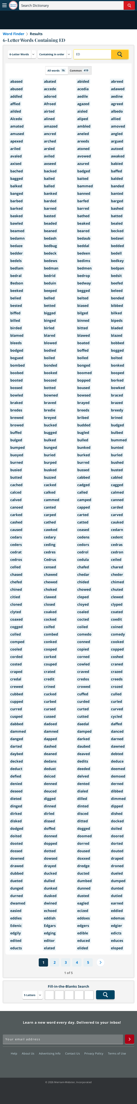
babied (117, 163)
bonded (50, 365)
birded (16, 328)
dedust (50, 768)
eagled (83, 903)
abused (16, 88)
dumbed (84, 880)
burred (83, 462)
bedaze (16, 245)
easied (15, 910)
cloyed (83, 604)
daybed (16, 753)
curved (117, 709)
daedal (83, 723)
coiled (82, 626)
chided (83, 582)
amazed (51, 126)
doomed (84, 836)
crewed (16, 686)
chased (16, 574)
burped (50, 462)
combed (51, 634)
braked (16, 402)
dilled (82, 798)
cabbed (83, 477)
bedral (16, 275)
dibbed (117, 791)
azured (83, 163)
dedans (50, 761)
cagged (117, 484)
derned (117, 783)
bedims (83, 260)
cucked (50, 694)
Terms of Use (117, 1053)
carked (16, 514)
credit (49, 679)
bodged (16, 350)
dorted (117, 843)
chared (117, 567)
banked (50, 193)
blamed (16, 335)
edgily (15, 933)
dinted (83, 806)
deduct (16, 768)
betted (49, 305)
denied (16, 783)
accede (50, 88)
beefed (117, 283)
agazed (83, 103)
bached (16, 171)
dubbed (16, 873)
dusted (83, 895)
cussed (50, 716)
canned (117, 499)
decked (16, 761)
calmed (117, 492)
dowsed (50, 858)
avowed (84, 156)
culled (116, 694)
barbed (16, 201)
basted (50, 215)
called (82, 492)
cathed (50, 522)
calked (49, 492)
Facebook (48, 1064)
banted (117, 193)
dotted (50, 850)
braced (117, 395)
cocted (83, 619)
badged (83, 171)
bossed (16, 387)
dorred (83, 843)
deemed (118, 768)
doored (117, 836)
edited (15, 940)
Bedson (16, 283)
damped (84, 731)
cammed (51, 499)
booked (50, 372)
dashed (50, 746)
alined (49, 118)
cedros (16, 559)
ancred (50, 133)
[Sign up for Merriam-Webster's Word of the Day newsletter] (63, 1039)
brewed (16, 417)
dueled (117, 873)
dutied (116, 895)
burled (116, 455)
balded (117, 178)
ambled (83, 126)
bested (16, 305)
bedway (84, 283)
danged (16, 738)
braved (50, 402)
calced (15, 492)
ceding (49, 544)
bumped (17, 447)
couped (50, 664)
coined (117, 626)
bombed (17, 365)
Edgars (50, 925)
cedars (16, 537)
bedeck (50, 253)
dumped (118, 880)
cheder (117, 574)
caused (16, 529)
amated (17, 126)
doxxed (83, 858)
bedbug (50, 245)
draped (117, 858)
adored (50, 96)
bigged (50, 313)
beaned (50, 230)
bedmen (84, 268)
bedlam (16, 268)
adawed (118, 88)
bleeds (16, 342)
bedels (16, 260)
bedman (51, 268)
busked (50, 469)
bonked (117, 365)
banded (117, 186)
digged (50, 798)
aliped (82, 118)
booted (16, 380)
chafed (83, 567)
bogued (16, 357)
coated (117, 611)
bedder (16, 253)
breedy (117, 410)
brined (116, 417)
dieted (15, 798)
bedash (50, 238)
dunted (117, 888)
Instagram (88, 1064)
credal (15, 679)
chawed (50, 574)
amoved (118, 126)
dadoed (50, 723)
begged (83, 290)
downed (17, 858)
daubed (83, 746)
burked (83, 455)
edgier (116, 925)
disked (16, 821)
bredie (49, 410)
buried (49, 455)
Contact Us (73, 1053)
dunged (16, 888)
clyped (116, 604)
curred (16, 709)
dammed (18, 731)
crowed (83, 686)
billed (15, 320)
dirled (49, 813)
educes (117, 940)
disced (82, 813)
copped (117, 649)
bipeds (116, 320)
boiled (49, 357)
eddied (117, 910)
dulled (49, 880)
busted (117, 469)
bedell (116, 253)
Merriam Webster (12, 1022)
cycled (116, 716)
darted (16, 746)
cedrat (16, 552)
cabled (116, 477)
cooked (117, 641)
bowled (16, 395)
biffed (15, 313)
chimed (117, 582)
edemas (118, 918)
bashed (117, 208)
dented (83, 783)
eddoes (83, 918)
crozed (117, 686)
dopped (50, 843)
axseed (50, 163)
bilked (116, 313)
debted (117, 753)
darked (83, 738)
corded (16, 656)
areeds (83, 141)
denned (50, 783)
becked (117, 230)
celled (15, 567)
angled (117, 133)
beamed (17, 230)
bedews (50, 260)
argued (117, 141)
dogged (83, 828)
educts (16, 948)
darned (117, 738)
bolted (116, 357)
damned (51, 731)
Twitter (61, 1064)
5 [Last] (88, 962)
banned (83, 193)
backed (50, 171)
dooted (16, 843)
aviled (49, 156)
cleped (83, 596)
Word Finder (13, 33)
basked (16, 215)
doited (16, 836)
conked (50, 641)
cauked (117, 522)
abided (83, 81)
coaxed (16, 619)
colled (15, 634)
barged (117, 201)
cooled (16, 649)
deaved (83, 753)
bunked (83, 447)
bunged (50, 447)
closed (49, 604)
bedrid (49, 275)
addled (16, 96)
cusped (16, 716)
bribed (83, 417)
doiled (116, 828)
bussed (83, 469)
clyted (15, 611)
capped (83, 507)
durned (16, 895)
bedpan (117, 268)
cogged (16, 626)
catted (82, 522)
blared (49, 335)
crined (49, 686)
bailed (49, 178)
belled (49, 298)
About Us (29, 1053)
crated (49, 671)
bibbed (117, 305)
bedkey (117, 260)
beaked (83, 223)
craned (117, 664)
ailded (15, 111)
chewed (50, 582)
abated (50, 81)
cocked (50, 619)
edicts (116, 933)
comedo (84, 634)
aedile (82, 96)
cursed (50, 709)
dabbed (16, 723)
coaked (50, 611)
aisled (82, 111)
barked (16, 208)
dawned (118, 746)
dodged (16, 828)
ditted (82, 821)
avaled (16, 156)
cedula (83, 559)
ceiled (116, 559)
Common (79, 70)
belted (82, 298)
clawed (50, 596)
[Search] (77, 5)
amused (17, 133)
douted (117, 850)
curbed (50, 701)
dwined (50, 903)
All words (56, 70)
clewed (117, 596)
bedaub (83, 238)
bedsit (116, 275)
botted (50, 387)
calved (16, 499)
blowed (50, 342)
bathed (83, 215)
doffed (49, 828)
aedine (117, 96)
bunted (117, 447)
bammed (85, 186)
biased (83, 305)
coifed (49, 626)
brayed (83, 402)
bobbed (117, 342)
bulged (16, 440)
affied (15, 103)
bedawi (117, 238)
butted (16, 477)
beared (83, 230)
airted (49, 111)
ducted (83, 873)
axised (15, 163)
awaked (118, 156)
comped (17, 641)
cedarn (117, 529)
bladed (117, 328)
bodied (50, 350)
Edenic (16, 925)
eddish (49, 918)
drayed (50, 865)
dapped (50, 738)
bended (117, 298)
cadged (83, 484)
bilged (82, 313)
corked (50, 656)
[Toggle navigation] (4, 5)
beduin (50, 283)
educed (83, 940)
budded (83, 425)
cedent (117, 537)
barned (50, 208)
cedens (83, 537)
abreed (117, 81)
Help (15, 1053)
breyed (50, 417)
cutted (83, 716)
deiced (49, 776)
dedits (82, 761)
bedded (117, 245)
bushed (117, 462)
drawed (16, 865)
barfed (83, 201)
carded (117, 507)
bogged (117, 350)
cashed (16, 522)
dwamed (17, 903)
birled (49, 328)
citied (15, 596)
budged (117, 425)
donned (50, 836)
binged (50, 320)
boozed (50, 380)
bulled (82, 440)
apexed (16, 141)
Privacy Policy (94, 1053)
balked (16, 186)
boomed (84, 372)
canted (50, 507)
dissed (49, 821)
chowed (84, 589)
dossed (16, 850)
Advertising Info (51, 1053)
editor (49, 940)
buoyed (16, 455)
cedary (50, 537)
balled (49, 186)
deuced (50, 791)
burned (16, 462)
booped (117, 372)
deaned (50, 753)
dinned (50, 806)
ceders (16, 544)
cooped (50, 649)
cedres (49, 552)
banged (16, 193)
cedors (83, 544)
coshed (117, 656)
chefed (16, 582)
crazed (116, 671)
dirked (16, 813)
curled (116, 701)
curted (83, 709)
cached (16, 484)
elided (82, 948)
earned (117, 903)
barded (50, 201)
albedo (117, 111)
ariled (15, 148)
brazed (117, 402)
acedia (83, 88)
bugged (50, 432)
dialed (82, 791)
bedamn (17, 238)
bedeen (83, 253)
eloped (117, 948)
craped (16, 671)
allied (116, 118)
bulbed (117, 432)
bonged (83, 365)
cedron (117, 552)
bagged (16, 178)
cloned (16, 604)
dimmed (118, 798)
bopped (83, 380)
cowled (83, 664)
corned (83, 656)
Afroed (50, 103)
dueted (16, 880)
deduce (117, 761)
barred (83, 208)
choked (50, 589)
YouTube (75, 1064)
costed (16, 664)
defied (15, 776)
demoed (118, 776)
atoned (83, 148)
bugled (83, 432)
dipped (117, 806)
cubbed (16, 694)
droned (117, 865)
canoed (16, 507)
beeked (16, 290)
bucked (50, 425)
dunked (50, 888)
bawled (16, 223)
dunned (83, 888)
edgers (83, 925)
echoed (50, 910)
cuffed (82, 694)
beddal (83, 245)
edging (50, 933)
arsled (49, 148)
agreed (117, 103)
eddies (16, 918)
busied (16, 469)
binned (83, 320)
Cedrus (50, 559)
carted (83, 514)
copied (83, 649)
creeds (116, 679)
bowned (51, 395)
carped (50, 514)
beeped (50, 290)
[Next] (100, 962)
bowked (118, 387)
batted (116, 215)
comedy (118, 634)
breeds (83, 410)
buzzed (50, 477)
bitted (82, 328)
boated (83, 342)
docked (117, 821)
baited (82, 178)
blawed (83, 335)
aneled (83, 133)
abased (16, 81)
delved (83, 776)
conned (83, 641)
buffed (16, 432)
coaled (83, 611)
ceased (83, 529)
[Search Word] (129, 5)
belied (15, 298)
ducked (50, 873)
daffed (116, 723)
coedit (116, 619)
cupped (16, 701)
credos (83, 679)
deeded (83, 768)
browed (17, 425)
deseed (16, 791)
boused (83, 387)
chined (16, 589)
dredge (83, 865)
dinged (16, 806)
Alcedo (16, 118)
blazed (116, 335)
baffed (116, 171)
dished (116, 813)
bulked (50, 440)
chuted (117, 589)
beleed (117, 290)
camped (84, 499)
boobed (16, 372)
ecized (82, 910)
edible (82, 933)
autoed (117, 148)
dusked (50, 895)
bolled (82, 357)
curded (83, 701)
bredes (16, 410)
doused (83, 850)
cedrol (82, 552)
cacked (50, 484)
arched (50, 141)
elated (49, 948)
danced (117, 731)
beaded (50, 223)
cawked (50, 529)
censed (50, 567)
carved (117, 514)
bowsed (84, 395)
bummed (119, 440)
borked (117, 380)
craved (83, 671)
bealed (117, 223)
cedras (116, 544)
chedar (83, 574)
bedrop (83, 275)
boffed (83, 350)
